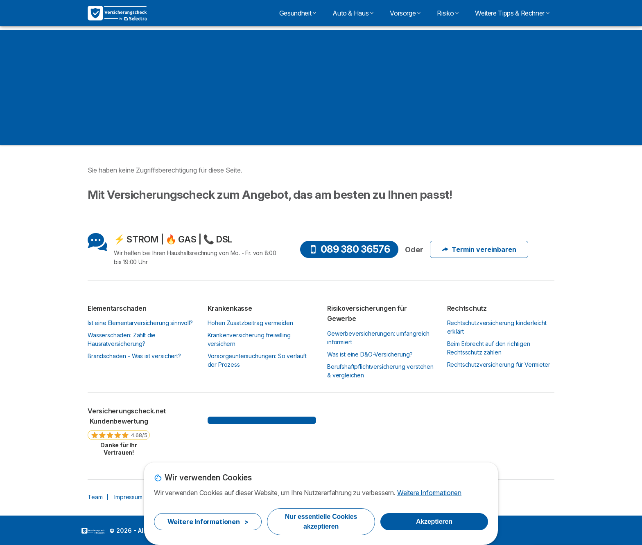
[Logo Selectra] (117, 13)
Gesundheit (297, 13)
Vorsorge (405, 13)
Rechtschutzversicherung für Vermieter (498, 364)
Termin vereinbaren (479, 249)
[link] (119, 431)
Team (95, 496)
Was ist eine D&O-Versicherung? (369, 354)
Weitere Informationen (429, 493)
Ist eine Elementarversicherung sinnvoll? (140, 322)
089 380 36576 (349, 249)
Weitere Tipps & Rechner (512, 13)
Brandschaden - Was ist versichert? (134, 355)
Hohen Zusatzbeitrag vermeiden (251, 322)
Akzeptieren (434, 521)
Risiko (448, 13)
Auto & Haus (352, 13)
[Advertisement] (321, 87)
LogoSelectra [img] (92, 531)
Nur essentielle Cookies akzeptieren (321, 521)
